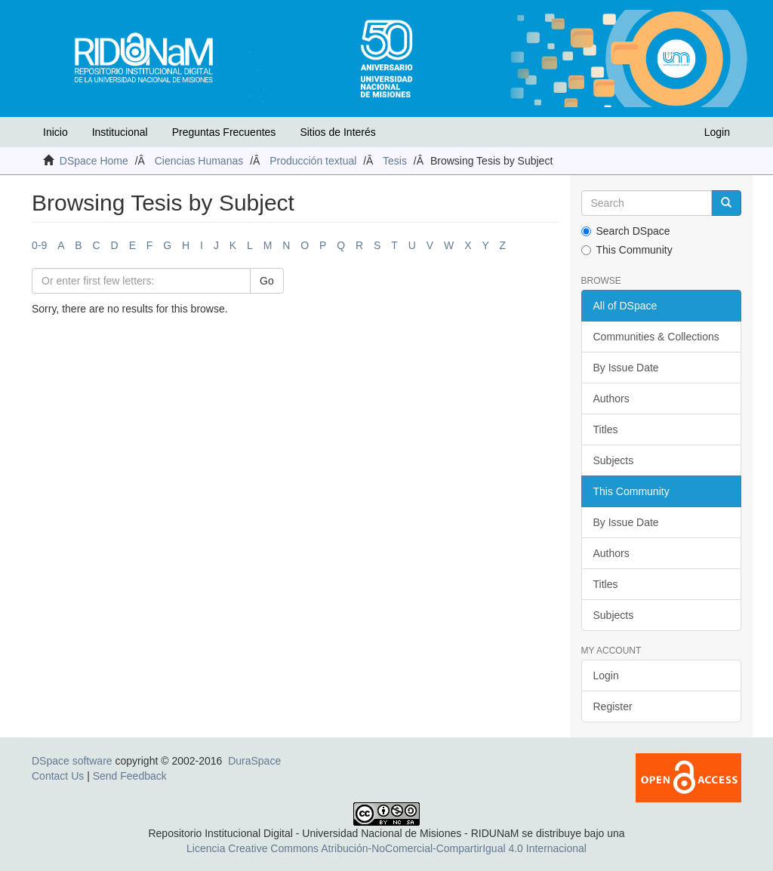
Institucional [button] (120, 132)
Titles (605, 429)
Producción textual (312, 161)
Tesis (395, 161)
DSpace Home (94, 161)
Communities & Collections (656, 337)
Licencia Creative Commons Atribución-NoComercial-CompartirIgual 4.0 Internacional (386, 848)
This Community (627, 250)
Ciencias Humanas (199, 161)
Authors (611, 398)
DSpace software (72, 761)
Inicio (55, 132)
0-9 (39, 245)
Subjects (613, 460)
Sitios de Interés (337, 132)
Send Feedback (130, 776)
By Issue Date (626, 368)
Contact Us (58, 776)
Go (267, 281)
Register (613, 706)
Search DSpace (625, 231)
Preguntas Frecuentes (224, 132)
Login (606, 675)
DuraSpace (254, 761)
